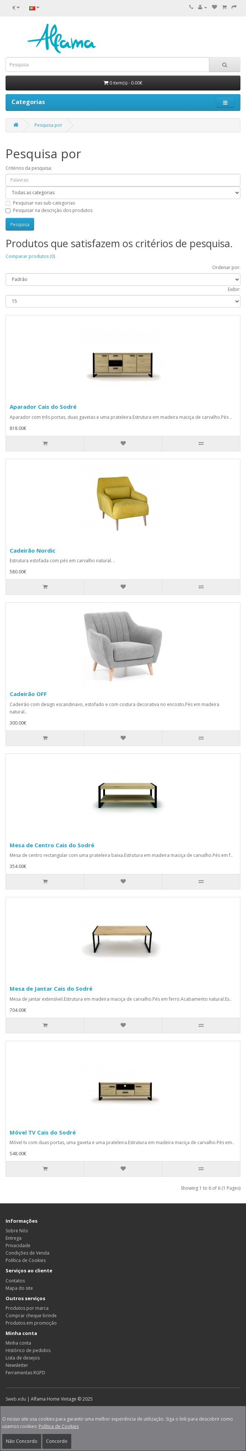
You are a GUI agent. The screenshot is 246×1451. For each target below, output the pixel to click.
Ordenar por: (226, 267)
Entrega (14, 1238)
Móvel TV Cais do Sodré (43, 1132)
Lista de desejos (23, 1358)
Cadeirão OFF (28, 694)
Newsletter (17, 1365)
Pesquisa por (48, 125)
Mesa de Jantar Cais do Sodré (51, 988)
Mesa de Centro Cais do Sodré (52, 845)
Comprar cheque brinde (31, 1315)
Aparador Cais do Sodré (43, 406)
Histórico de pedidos (28, 1350)
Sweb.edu (16, 1399)
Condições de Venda (27, 1253)
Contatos (15, 1281)
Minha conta (18, 1343)
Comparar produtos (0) (30, 256)
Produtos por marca (27, 1308)
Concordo (57, 1441)
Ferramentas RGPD (25, 1372)
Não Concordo (21, 1441)
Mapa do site (19, 1288)
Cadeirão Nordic (32, 550)
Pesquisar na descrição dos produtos (49, 210)
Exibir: (234, 289)
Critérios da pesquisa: (29, 168)
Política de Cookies (59, 1426)
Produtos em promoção (31, 1323)
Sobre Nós (17, 1231)
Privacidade (18, 1245)
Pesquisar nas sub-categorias (40, 203)
